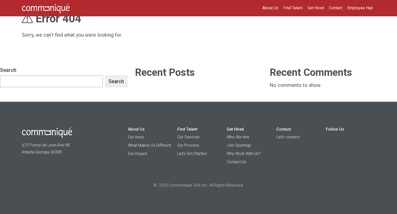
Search (8, 70)
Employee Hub (360, 8)
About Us (270, 8)
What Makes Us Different (149, 145)
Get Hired (315, 8)
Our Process (188, 145)
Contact (335, 8)
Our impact (137, 153)
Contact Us (236, 161)
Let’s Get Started (192, 153)
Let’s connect (288, 137)
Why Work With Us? (244, 153)
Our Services (188, 137)
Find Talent (292, 8)
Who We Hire (238, 137)
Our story (136, 137)
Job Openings (239, 145)
